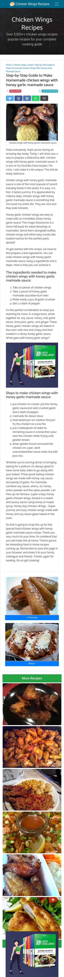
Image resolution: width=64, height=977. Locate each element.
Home (8, 65)
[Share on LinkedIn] (27, 98)
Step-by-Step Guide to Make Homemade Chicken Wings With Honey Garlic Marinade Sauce (30, 68)
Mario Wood (15, 91)
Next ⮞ (32, 663)
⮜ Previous (32, 617)
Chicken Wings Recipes (29, 3)
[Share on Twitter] (10, 98)
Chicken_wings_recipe (23, 65)
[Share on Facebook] (18, 98)
